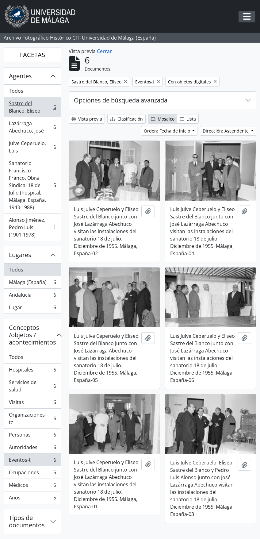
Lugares (20, 255)
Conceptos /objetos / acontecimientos (32, 334)
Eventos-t (32, 461)
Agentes (20, 76)
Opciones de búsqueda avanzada (120, 100)
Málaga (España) (32, 284)
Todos (16, 90)
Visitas (32, 403)
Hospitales (32, 371)
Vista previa (86, 119)
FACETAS (32, 55)
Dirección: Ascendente (226, 131)
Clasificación (126, 119)
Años (32, 499)
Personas (32, 436)
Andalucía (32, 296)
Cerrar (104, 51)
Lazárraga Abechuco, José (32, 127)
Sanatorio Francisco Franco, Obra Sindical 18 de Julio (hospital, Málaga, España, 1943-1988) (32, 185)
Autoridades (32, 449)
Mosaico (162, 119)
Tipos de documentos (27, 521)
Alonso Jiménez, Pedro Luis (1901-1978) (32, 227)
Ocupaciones (32, 474)
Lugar (32, 309)
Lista (188, 119)
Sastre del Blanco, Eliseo (32, 107)
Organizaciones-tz (32, 418)
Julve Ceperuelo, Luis (32, 147)
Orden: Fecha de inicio (167, 131)
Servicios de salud (32, 386)
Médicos (32, 486)
